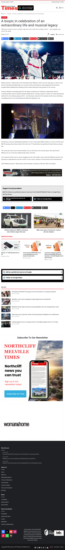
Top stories (56, 547)
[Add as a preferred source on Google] (26, 7)
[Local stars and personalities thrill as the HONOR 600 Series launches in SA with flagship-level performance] (54, 246)
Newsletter (4, 521)
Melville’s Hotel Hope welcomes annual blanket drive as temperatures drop (35, 307)
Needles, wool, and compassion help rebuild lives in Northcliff (31, 299)
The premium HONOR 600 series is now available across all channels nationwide (32, 254)
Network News (5, 502)
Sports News (4, 504)
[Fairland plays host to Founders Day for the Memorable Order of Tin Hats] (6, 324)
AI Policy (3, 490)
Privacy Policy (4, 482)
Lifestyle (9, 13)
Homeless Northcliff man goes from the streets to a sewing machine (34, 292)
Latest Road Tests (5, 516)
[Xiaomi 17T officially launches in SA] (10, 246)
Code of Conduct (5, 485)
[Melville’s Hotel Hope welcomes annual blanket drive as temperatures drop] (6, 309)
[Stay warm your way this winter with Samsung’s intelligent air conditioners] (6, 317)
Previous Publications (6, 480)
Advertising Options (6, 477)
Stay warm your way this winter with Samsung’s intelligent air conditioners (35, 314)
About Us (3, 474)
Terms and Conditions (6, 487)
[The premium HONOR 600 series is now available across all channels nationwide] (32, 246)
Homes (3, 519)
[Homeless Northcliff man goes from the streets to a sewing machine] (6, 294)
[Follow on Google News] (47, 199)
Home (3, 13)
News (62, 547)
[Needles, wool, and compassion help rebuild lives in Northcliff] (6, 301)
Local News (4, 499)
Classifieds (4, 513)
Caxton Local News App (7, 524)
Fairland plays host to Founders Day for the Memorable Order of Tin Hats (35, 322)
